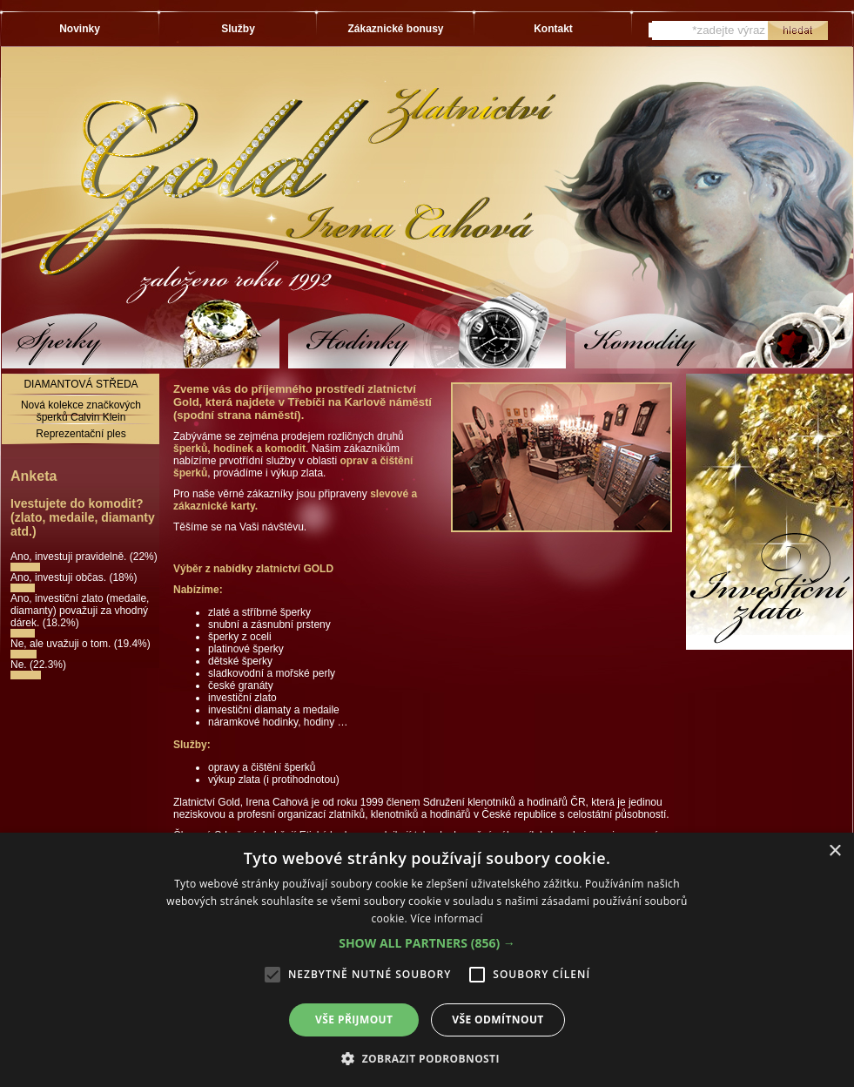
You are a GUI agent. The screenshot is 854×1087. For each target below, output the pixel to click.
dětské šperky (240, 661)
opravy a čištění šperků (261, 767)
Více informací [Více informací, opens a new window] (446, 918)
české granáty (240, 685)
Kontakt (553, 29)
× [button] (834, 851)
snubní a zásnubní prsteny (269, 624)
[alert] (427, 960)
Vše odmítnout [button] (497, 1019)
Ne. (20, 664)
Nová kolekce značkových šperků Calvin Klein (81, 411)
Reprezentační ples (80, 434)
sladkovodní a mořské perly (271, 673)
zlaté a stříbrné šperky (259, 612)
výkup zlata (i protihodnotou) (274, 779)
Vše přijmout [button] (354, 1019)
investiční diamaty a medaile (274, 710)
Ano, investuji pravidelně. (70, 556)
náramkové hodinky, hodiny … (278, 722)
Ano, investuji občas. (59, 577)
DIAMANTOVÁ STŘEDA (81, 384)
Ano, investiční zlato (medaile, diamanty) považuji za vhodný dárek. (79, 610)
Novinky (79, 29)
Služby (238, 29)
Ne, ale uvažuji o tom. (62, 644)
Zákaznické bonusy (395, 29)
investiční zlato (242, 698)
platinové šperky (246, 649)
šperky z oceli (240, 637)
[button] (427, 943)
